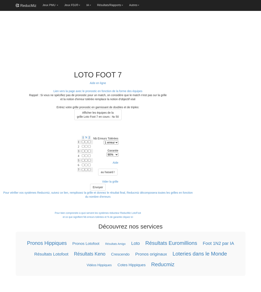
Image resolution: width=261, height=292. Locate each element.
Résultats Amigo (115, 243)
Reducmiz (162, 264)
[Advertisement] (96, 38)
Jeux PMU (50, 5)
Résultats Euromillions (171, 243)
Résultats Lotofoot (51, 254)
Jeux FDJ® (72, 5)
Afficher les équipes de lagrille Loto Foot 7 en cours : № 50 (98, 114)
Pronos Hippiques (47, 243)
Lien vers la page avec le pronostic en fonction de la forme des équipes (97, 91)
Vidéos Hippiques (99, 265)
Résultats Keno (89, 254)
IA (88, 5)
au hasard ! (108, 172)
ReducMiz (26, 5)
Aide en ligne (98, 83)
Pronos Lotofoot (85, 243)
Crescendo (120, 254)
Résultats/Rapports (110, 5)
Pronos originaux (151, 254)
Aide (115, 162)
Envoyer (98, 187)
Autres (134, 5)
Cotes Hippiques (131, 265)
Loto (135, 243)
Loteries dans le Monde (200, 254)
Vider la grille (110, 181)
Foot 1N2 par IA (218, 243)
